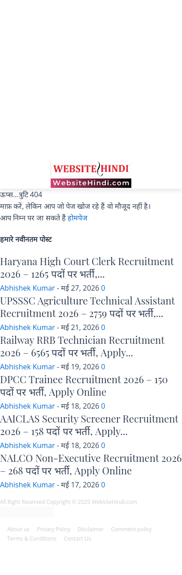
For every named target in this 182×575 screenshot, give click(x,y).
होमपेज (77, 218)
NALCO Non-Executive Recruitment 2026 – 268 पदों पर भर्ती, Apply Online (91, 464)
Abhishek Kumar (27, 288)
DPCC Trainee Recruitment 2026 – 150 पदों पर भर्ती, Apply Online (84, 385)
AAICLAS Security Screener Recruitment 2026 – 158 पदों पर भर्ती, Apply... (89, 425)
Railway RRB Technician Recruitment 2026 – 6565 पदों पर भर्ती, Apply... (82, 346)
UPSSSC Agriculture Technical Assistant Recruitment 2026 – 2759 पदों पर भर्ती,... (87, 307)
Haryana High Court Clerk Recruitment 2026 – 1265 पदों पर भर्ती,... (86, 267)
